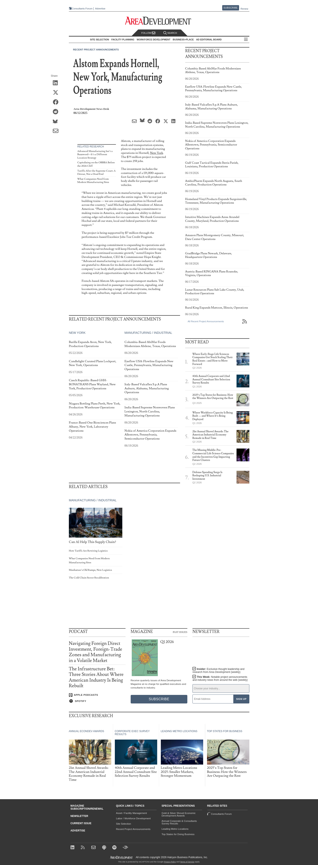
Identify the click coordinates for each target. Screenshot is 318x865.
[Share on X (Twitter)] (57, 93)
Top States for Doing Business (178, 834)
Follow (148, 33)
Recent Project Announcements (96, 49)
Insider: (218, 671)
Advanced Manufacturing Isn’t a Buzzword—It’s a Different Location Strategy (95, 154)
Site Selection (123, 823)
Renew (244, 8)
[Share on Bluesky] (57, 121)
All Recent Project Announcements (206, 321)
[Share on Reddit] (57, 112)
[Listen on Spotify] (97, 701)
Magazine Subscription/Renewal (87, 807)
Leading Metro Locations (175, 829)
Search (170, 33)
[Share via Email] (57, 131)
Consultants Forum (82, 8)
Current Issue (81, 823)
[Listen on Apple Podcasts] (97, 695)
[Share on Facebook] (57, 102)
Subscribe (230, 7)
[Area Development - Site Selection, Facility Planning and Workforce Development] (159, 21)
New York (156, 153)
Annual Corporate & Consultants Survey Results (179, 822)
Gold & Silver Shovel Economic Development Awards (179, 814)
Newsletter (79, 816)
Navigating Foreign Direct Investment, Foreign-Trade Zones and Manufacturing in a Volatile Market (95, 652)
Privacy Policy (170, 862)
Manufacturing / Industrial (148, 332)
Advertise (100, 8)
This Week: (220, 678)
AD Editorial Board (209, 39)
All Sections (246, 40)
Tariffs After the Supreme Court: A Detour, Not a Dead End (96, 172)
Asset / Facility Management (131, 813)
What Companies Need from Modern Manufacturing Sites (93, 180)
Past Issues (180, 632)
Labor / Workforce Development (133, 818)
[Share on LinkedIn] (57, 83)
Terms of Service (187, 862)
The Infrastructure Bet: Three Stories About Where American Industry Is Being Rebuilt (96, 677)
